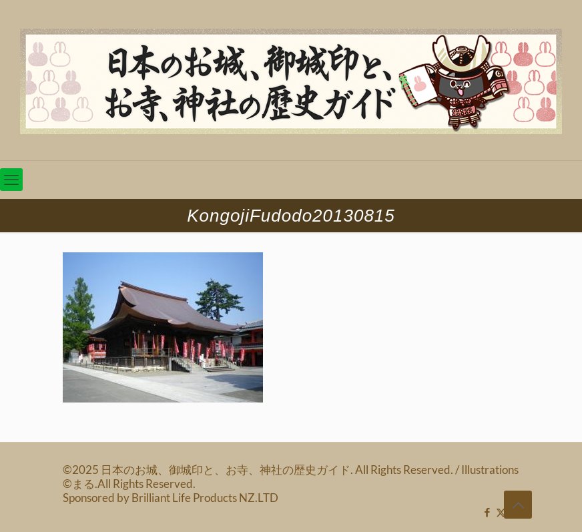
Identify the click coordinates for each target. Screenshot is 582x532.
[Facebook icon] (487, 512)
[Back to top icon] (518, 505)
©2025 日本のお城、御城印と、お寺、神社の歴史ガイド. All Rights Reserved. (259, 470)
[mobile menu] (11, 179)
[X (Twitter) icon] (501, 512)
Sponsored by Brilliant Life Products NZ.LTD (170, 498)
